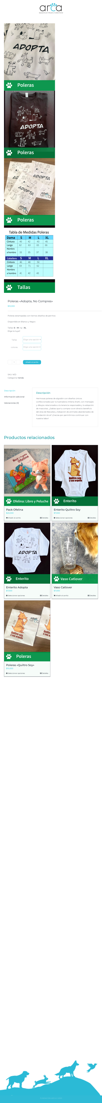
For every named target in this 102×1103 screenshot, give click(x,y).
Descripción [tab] (9, 390)
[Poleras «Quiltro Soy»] (27, 630)
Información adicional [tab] (14, 397)
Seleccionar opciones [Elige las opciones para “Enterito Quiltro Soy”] (64, 518)
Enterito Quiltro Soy (67, 509)
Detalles (45, 518)
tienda (21, 378)
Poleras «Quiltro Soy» (20, 665)
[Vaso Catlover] (75, 553)
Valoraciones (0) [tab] (11, 403)
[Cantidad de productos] (14, 362)
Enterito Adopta (17, 587)
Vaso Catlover (63, 587)
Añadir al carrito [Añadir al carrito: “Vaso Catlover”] (62, 596)
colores (14, 347)
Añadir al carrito (32, 362)
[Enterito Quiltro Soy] (75, 475)
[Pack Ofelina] (27, 475)
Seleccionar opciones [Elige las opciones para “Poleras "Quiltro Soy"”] (16, 673)
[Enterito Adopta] (27, 553)
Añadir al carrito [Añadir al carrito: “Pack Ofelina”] (14, 518)
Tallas (14, 340)
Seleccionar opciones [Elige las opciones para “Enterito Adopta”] (16, 596)
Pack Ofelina (14, 509)
